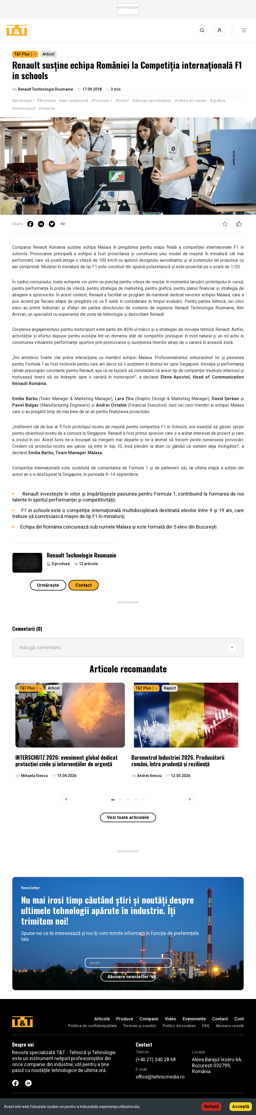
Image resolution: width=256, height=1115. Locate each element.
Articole (102, 1018)
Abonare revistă (230, 1026)
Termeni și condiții (139, 1026)
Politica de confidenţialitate (92, 1026)
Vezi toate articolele (128, 817)
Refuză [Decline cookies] (211, 1106)
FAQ (205, 1026)
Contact (83, 585)
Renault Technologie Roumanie (81, 555)
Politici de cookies (179, 1026)
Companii (148, 1018)
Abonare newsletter (128, 976)
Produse (124, 1018)
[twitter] (52, 224)
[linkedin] (41, 224)
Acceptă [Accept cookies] (240, 1106)
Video (170, 1018)
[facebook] (30, 224)
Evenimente (194, 1018)
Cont (239, 1018)
